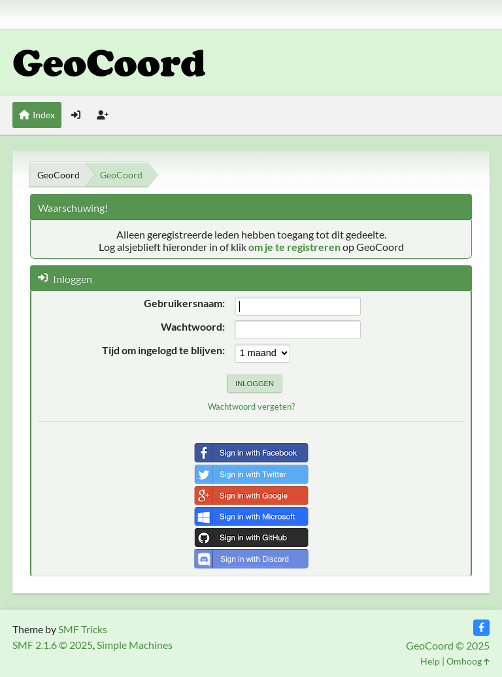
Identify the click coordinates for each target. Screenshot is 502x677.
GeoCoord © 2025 (448, 645)
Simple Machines (135, 644)
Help (430, 661)
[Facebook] (481, 627)
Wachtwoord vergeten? (251, 406)
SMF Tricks (82, 629)
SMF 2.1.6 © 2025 (52, 644)
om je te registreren (294, 246)
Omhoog (468, 661)
